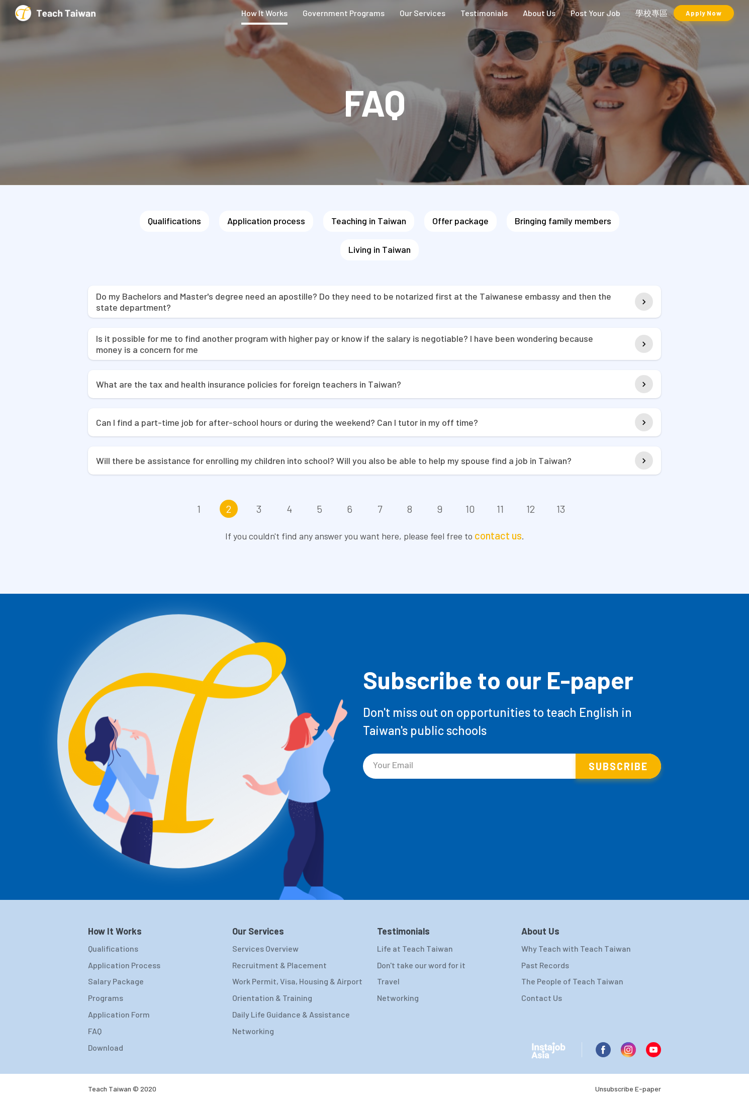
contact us (498, 535)
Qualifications (174, 220)
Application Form (119, 1014)
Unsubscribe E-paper (628, 1088)
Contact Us (541, 997)
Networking (253, 1031)
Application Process (124, 965)
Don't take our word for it (421, 965)
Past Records (545, 965)
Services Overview (265, 948)
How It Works (264, 13)
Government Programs (344, 13)
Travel (388, 981)
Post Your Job (595, 13)
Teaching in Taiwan (368, 220)
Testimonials (484, 13)
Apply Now (703, 13)
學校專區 (651, 13)
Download (105, 1047)
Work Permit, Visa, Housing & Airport (297, 981)
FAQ (95, 1031)
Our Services (422, 13)
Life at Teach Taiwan (415, 948)
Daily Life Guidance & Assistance (291, 1014)
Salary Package (116, 981)
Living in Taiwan (379, 249)
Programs (105, 997)
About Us (539, 13)
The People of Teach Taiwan (572, 981)
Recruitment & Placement (279, 965)
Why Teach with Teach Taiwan (576, 948)
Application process (266, 220)
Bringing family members (563, 220)
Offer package (460, 220)
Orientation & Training (272, 997)
